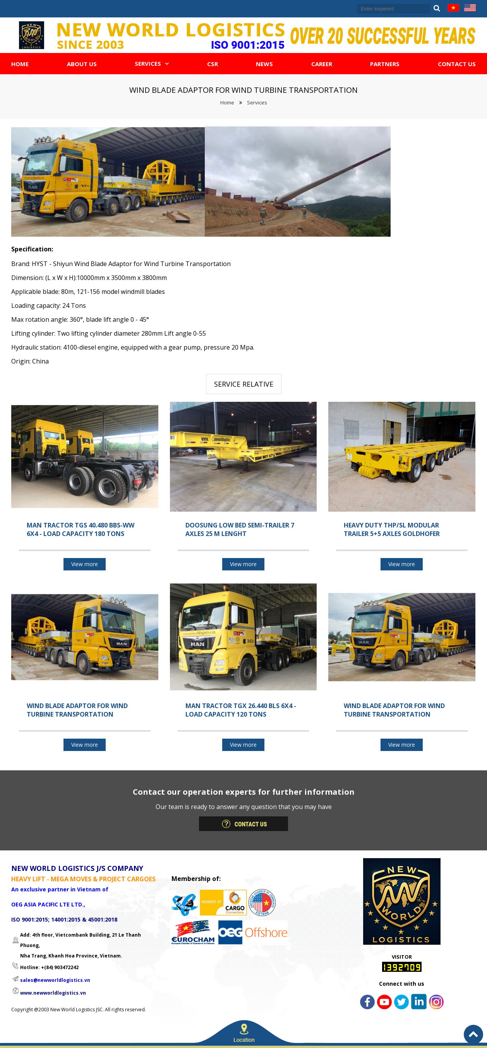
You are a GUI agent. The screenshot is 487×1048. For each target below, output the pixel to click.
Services (257, 102)
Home (227, 102)
